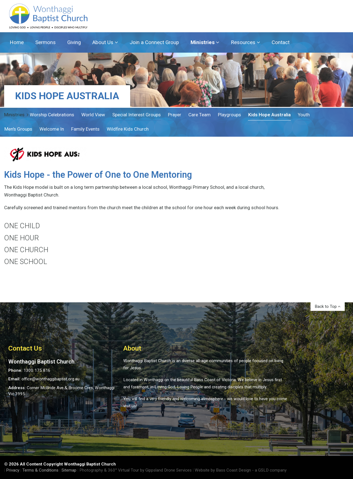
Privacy (12, 470)
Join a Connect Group (154, 42)
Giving (74, 42)
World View (93, 114)
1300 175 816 (36, 370)
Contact (281, 42)
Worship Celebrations (52, 114)
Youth (304, 114)
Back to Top (328, 306)
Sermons (45, 42)
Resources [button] (245, 42)
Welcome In (51, 129)
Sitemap (68, 470)
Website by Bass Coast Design (223, 470)
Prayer (174, 114)
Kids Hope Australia (269, 114)
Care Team (199, 114)
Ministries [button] (205, 42)
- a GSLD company (269, 470)
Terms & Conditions (40, 470)
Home (17, 42)
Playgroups (229, 114)
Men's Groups (18, 129)
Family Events (85, 129)
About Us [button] (105, 42)
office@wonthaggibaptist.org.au (50, 378)
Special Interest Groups (136, 114)
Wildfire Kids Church (128, 129)
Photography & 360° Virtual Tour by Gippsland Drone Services (135, 470)
